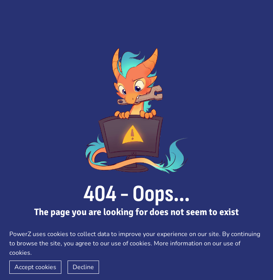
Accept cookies (35, 267)
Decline (83, 267)
